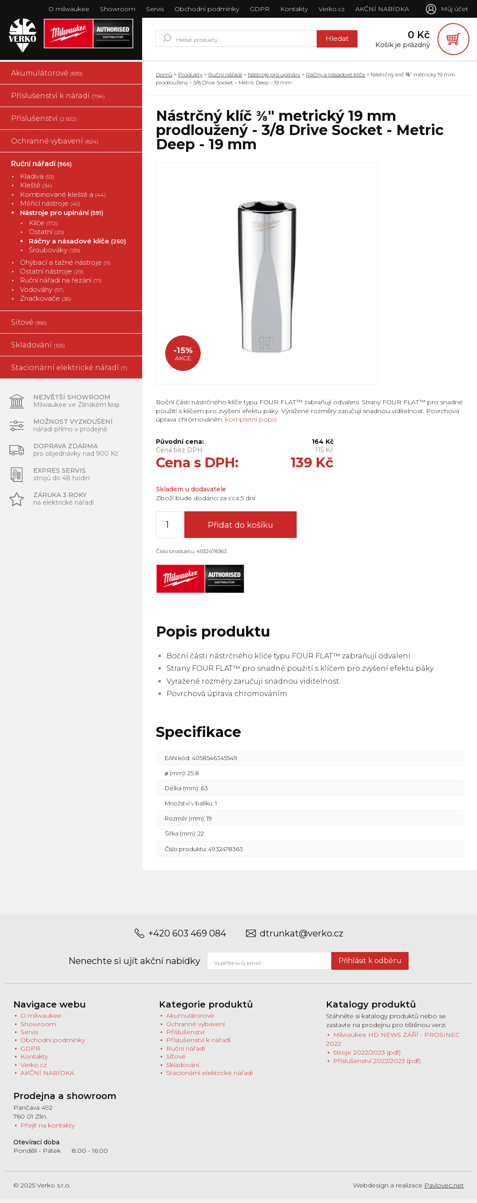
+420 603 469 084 (187, 937)
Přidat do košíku (244, 529)
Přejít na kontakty (47, 1129)
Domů (164, 78)
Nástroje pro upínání (61, 216)
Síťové (29, 326)
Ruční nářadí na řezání (61, 284)
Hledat (329, 40)
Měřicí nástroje (50, 207)
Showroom (116, 9)
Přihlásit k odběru (369, 964)
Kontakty (292, 9)
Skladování (38, 349)
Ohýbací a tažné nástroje (65, 266)
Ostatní (46, 236)
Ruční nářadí (41, 167)
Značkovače (45, 302)
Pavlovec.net (444, 1189)
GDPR (258, 9)
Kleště (36, 189)
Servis (154, 9)
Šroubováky (54, 254)
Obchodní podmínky (205, 9)
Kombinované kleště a (63, 198)
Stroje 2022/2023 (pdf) (367, 1056)
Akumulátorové (47, 77)
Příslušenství (44, 122)
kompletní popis (250, 424)
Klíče (43, 227)
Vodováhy (42, 293)
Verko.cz (330, 9)
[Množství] (169, 529)
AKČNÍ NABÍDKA (381, 9)
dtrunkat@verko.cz (301, 937)
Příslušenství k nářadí (58, 100)
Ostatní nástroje (51, 275)
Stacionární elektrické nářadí (69, 371)
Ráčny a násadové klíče (77, 245)
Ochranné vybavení (54, 145)
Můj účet (454, 9)
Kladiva (37, 180)
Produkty (190, 78)
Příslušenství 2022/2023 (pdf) (377, 1065)
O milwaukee (67, 9)
